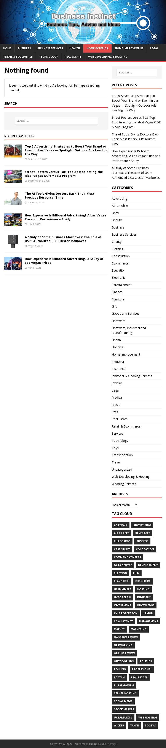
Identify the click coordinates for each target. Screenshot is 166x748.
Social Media (123, 701)
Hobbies (117, 347)
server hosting (125, 693)
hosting (143, 589)
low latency (123, 621)
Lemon (148, 613)
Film (136, 573)
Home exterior (97, 48)
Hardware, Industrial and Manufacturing (129, 330)
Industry (144, 597)
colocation (145, 549)
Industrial (118, 361)
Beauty (117, 220)
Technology (48, 57)
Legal (154, 48)
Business (24, 48)
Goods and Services (125, 313)
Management (148, 621)
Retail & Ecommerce (18, 57)
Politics (146, 661)
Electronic (118, 277)
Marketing (139, 629)
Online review (124, 653)
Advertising (119, 198)
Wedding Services (124, 484)
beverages (142, 533)
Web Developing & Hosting (108, 57)
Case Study (122, 549)
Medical (117, 397)
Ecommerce (120, 263)
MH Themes (109, 744)
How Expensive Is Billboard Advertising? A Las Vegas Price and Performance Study (65, 217)
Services (117, 433)
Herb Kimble (122, 589)
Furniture (118, 299)
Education (119, 270)
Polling (120, 669)
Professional (142, 669)
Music (116, 405)
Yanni (134, 725)
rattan (119, 677)
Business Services (50, 48)
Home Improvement (129, 48)
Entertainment (122, 285)
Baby (115, 213)
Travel (116, 462)
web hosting (147, 717)
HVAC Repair (122, 597)
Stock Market (124, 709)
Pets (115, 412)
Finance (117, 292)
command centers (127, 557)
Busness (142, 541)
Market (119, 629)
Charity (116, 241)
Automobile (120, 206)
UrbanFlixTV (123, 717)
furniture (142, 581)
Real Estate (73, 57)
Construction (121, 256)
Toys (115, 448)
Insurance (118, 369)
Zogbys (150, 725)
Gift (114, 306)
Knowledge (145, 605)
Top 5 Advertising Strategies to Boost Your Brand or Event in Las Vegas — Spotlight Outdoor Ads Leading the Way (66, 150)
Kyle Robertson (125, 613)
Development (148, 565)
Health (75, 48)
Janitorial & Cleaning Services (132, 376)
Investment (122, 605)
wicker (119, 725)
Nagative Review (126, 637)
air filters (121, 533)
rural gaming (124, 685)
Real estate (139, 677)
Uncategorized (122, 469)
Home (7, 48)
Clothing (117, 249)
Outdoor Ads (124, 661)
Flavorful (121, 581)
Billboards (122, 541)
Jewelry (117, 383)
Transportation (122, 455)
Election (120, 573)
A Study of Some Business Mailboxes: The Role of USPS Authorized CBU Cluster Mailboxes (63, 239)
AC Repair (120, 525)
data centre (123, 565)
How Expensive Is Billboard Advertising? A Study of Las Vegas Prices (64, 261)
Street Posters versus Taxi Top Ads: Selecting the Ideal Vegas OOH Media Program (64, 174)
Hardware (118, 321)
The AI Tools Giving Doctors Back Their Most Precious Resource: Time (59, 195)
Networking (123, 645)
